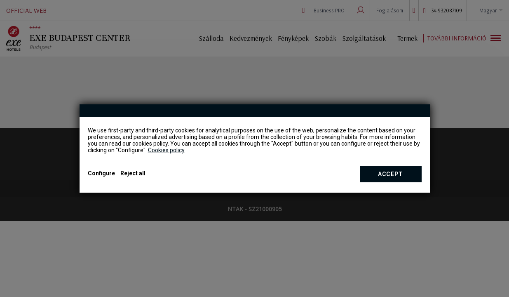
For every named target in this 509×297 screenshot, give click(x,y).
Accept (390, 174)
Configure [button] (101, 173)
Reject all (132, 173)
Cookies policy (166, 150)
